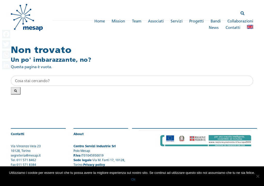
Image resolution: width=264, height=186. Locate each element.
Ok (133, 179)
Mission (118, 22)
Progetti (196, 22)
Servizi (177, 22)
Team (136, 22)
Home (99, 22)
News (214, 28)
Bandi (216, 22)
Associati (156, 22)
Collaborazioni (240, 22)
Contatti (233, 28)
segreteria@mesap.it (26, 155)
